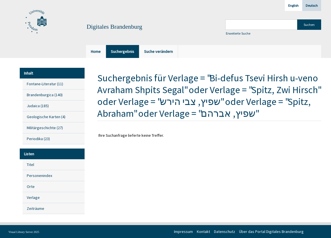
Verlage (33, 197)
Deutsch (312, 5)
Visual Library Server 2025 (23, 231)
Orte (31, 186)
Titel (30, 164)
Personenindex (39, 175)
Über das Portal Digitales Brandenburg (271, 231)
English (293, 5)
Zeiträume (35, 208)
